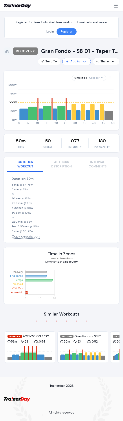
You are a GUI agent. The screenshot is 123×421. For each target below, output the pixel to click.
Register (67, 31)
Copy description (26, 236)
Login (50, 31)
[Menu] (116, 5)
